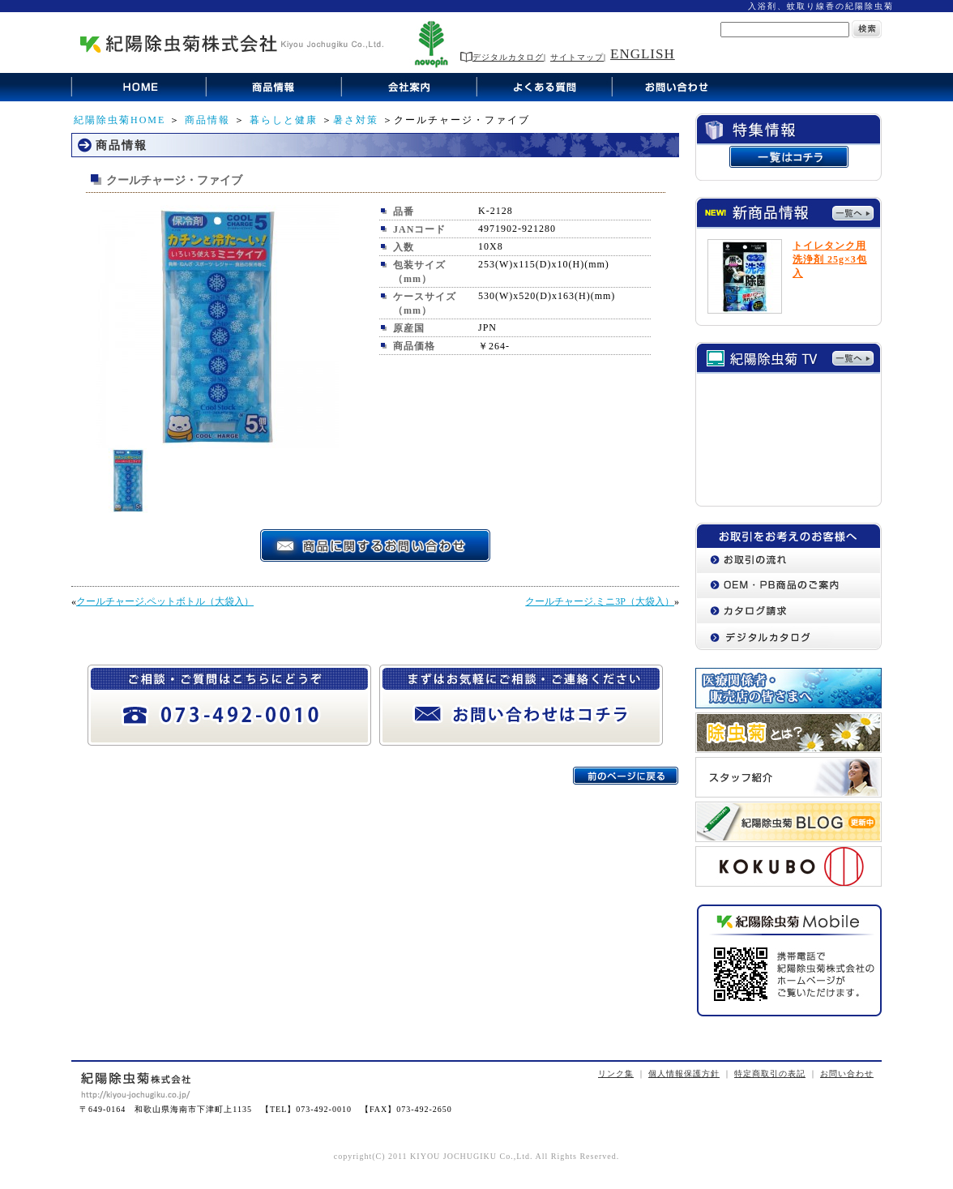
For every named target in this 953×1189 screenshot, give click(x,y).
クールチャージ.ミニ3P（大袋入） (599, 601)
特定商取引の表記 (770, 1073)
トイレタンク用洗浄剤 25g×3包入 (830, 259)
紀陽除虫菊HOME (119, 120)
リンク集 (616, 1073)
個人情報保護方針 (684, 1073)
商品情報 (207, 120)
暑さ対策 (355, 120)
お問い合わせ (847, 1073)
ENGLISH (642, 54)
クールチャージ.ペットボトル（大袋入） (165, 601)
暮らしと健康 (284, 120)
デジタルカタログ (502, 57)
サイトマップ (577, 57)
